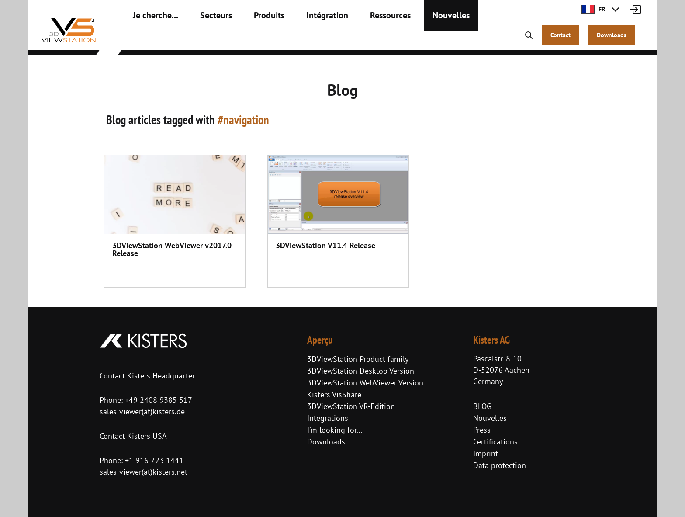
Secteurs (204, 39)
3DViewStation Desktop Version (360, 371)
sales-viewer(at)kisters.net (143, 472)
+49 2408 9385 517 (157, 400)
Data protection (499, 465)
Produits (251, 39)
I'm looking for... (335, 430)
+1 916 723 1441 (154, 460)
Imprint (485, 453)
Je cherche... (151, 39)
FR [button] (593, 9)
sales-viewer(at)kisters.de (142, 411)
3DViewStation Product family (357, 359)
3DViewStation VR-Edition (351, 406)
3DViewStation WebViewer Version (365, 383)
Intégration (303, 39)
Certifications (495, 442)
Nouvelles (413, 39)
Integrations (327, 418)
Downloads (326, 442)
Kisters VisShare (334, 394)
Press (482, 430)
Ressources (359, 39)
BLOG (482, 406)
